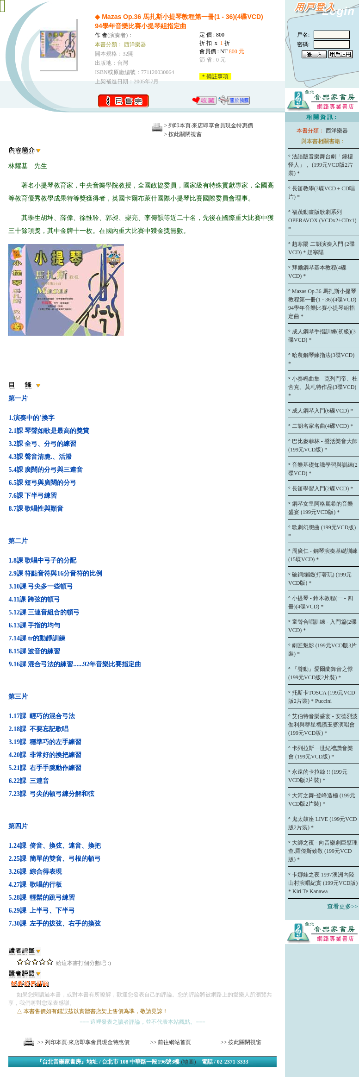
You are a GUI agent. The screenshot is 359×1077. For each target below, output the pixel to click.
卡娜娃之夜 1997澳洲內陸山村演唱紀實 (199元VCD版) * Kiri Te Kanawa (323, 883)
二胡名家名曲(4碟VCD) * (323, 426)
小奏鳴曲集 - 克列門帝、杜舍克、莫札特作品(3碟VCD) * (323, 387)
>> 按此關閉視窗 (241, 1042)
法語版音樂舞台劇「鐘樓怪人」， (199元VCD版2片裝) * (320, 164)
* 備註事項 (215, 76)
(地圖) (188, 1061)
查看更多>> (342, 906)
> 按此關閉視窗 (183, 134)
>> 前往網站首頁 (171, 1042)
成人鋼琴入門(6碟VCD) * (323, 410)
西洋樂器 (337, 130)
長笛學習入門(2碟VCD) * (323, 488)
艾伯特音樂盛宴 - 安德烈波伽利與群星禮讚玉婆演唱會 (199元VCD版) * (323, 724)
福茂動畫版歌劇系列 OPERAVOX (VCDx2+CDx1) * (322, 220)
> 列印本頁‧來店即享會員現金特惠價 (209, 125)
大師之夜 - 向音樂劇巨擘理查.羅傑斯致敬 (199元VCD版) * (323, 851)
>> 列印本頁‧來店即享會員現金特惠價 (83, 1042)
